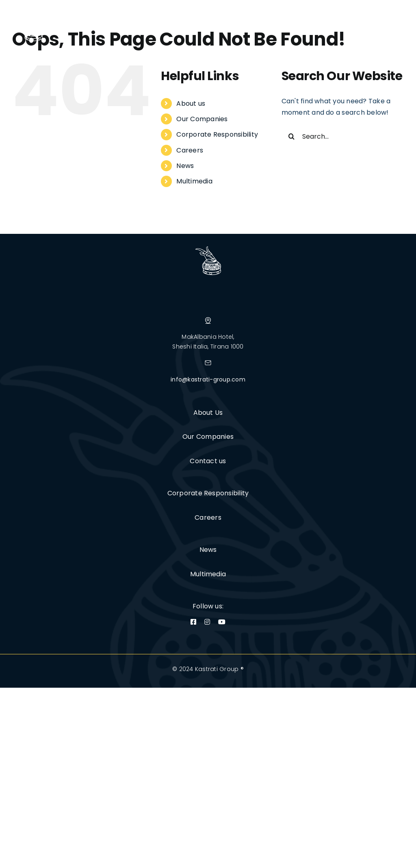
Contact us (208, 461)
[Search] (292, 136)
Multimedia (194, 181)
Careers (189, 150)
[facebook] (193, 622)
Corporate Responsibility (217, 134)
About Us (208, 412)
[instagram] (207, 622)
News (185, 165)
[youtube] (221, 622)
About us (190, 103)
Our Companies (202, 119)
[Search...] (343, 136)
